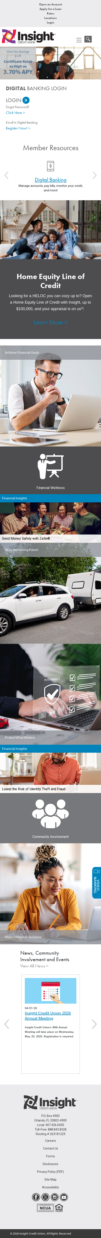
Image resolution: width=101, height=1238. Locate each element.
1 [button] (47, 77)
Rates (50, 13)
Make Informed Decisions (23, 937)
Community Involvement (50, 837)
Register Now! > (18, 128)
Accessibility (50, 1187)
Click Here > (15, 112)
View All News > (34, 966)
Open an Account (50, 4)
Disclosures (50, 1164)
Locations (50, 18)
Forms (50, 1156)
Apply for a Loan (50, 9)
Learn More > (51, 322)
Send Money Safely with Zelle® (26, 538)
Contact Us (50, 1148)
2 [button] (54, 77)
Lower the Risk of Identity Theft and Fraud (33, 789)
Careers (50, 1140)
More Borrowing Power (21, 549)
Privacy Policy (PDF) (50, 1171)
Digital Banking (50, 179)
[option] (50, 63)
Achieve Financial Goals (22, 352)
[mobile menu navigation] (79, 40)
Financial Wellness (50, 488)
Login (50, 22)
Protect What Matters (20, 737)
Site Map (50, 1179)
